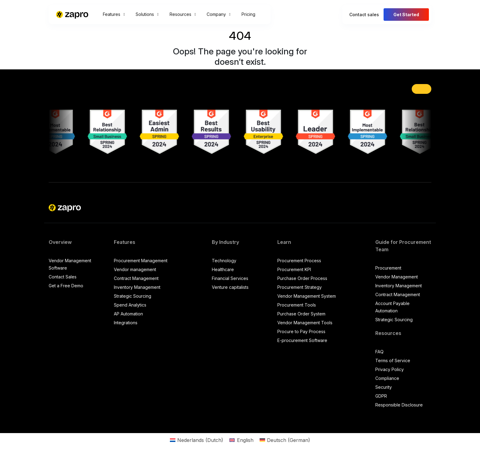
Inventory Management (137, 287)
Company (218, 14)
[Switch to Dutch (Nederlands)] (196, 440)
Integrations (125, 322)
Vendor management (135, 269)
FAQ (379, 351)
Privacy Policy (389, 369)
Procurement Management (140, 260)
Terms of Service (392, 360)
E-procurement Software (302, 340)
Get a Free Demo (66, 285)
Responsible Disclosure (399, 404)
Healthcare (223, 269)
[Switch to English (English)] (241, 440)
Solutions (147, 14)
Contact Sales (63, 276)
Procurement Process (299, 260)
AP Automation (128, 313)
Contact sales (364, 14)
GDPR (381, 396)
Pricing (248, 14)
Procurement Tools (296, 304)
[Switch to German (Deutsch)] (285, 440)
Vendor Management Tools (304, 322)
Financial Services (230, 278)
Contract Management (136, 278)
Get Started (406, 14)
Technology (224, 260)
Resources (183, 14)
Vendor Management (396, 276)
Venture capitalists (230, 287)
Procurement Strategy (299, 287)
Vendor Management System (306, 296)
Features (114, 14)
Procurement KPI (294, 269)
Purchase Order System (301, 313)
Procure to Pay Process (301, 331)
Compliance (387, 378)
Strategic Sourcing (132, 296)
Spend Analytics (130, 304)
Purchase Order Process (302, 278)
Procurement (388, 267)
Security (383, 387)
